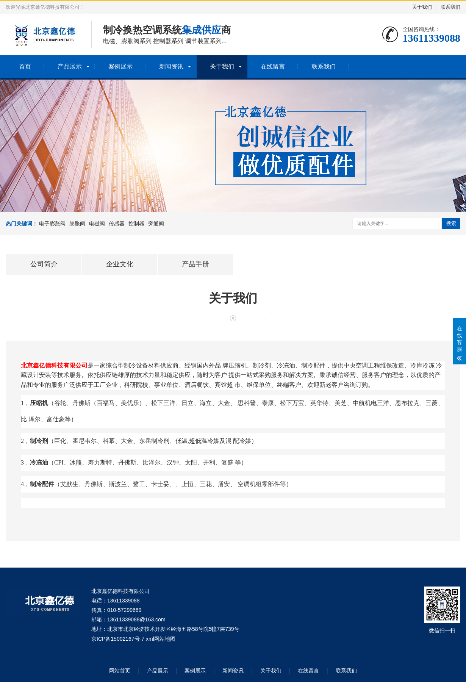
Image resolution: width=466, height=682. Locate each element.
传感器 (117, 224)
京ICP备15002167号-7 (117, 639)
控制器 (136, 224)
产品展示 (70, 66)
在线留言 (273, 66)
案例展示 (120, 66)
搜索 (451, 223)
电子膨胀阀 (52, 224)
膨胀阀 (77, 224)
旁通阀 (156, 224)
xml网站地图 (160, 639)
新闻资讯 (171, 66)
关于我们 (422, 7)
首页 (25, 66)
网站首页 (119, 671)
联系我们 (450, 7)
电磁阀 (97, 224)
